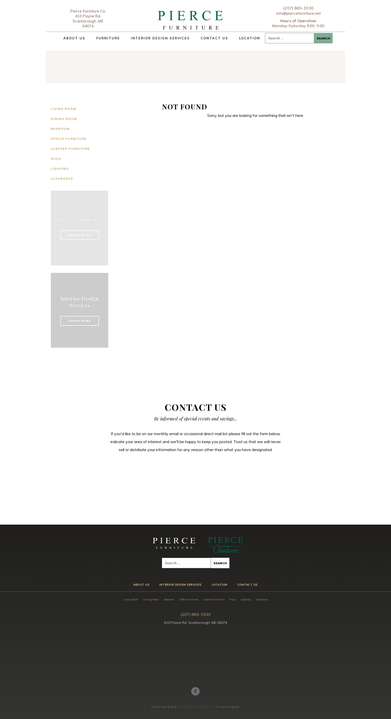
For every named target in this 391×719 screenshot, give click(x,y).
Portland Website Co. (196, 706)
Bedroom (60, 129)
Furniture (108, 38)
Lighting (60, 168)
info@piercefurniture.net (298, 13)
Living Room (63, 109)
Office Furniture (69, 139)
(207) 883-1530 (298, 7)
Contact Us (214, 38)
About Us (74, 38)
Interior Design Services (160, 38)
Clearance (62, 178)
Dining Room (64, 119)
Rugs (56, 158)
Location (249, 38)
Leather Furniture (70, 149)
